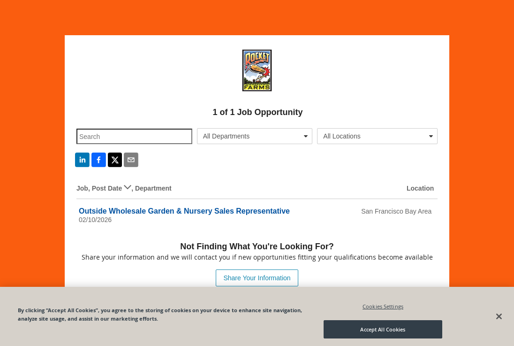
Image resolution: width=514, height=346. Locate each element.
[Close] (499, 318)
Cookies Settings (383, 308)
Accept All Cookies (382, 331)
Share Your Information (256, 278)
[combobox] (255, 136)
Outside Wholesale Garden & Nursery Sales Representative (184, 211)
